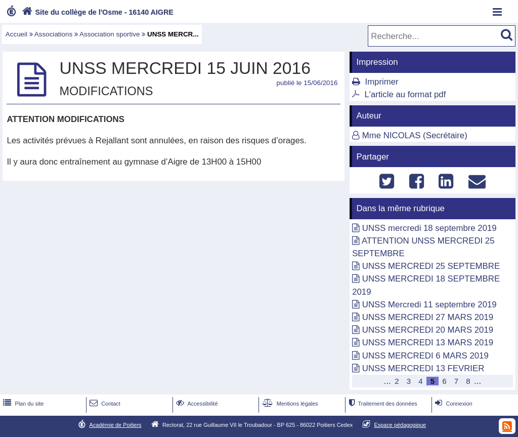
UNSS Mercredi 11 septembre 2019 (429, 304)
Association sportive (109, 34)
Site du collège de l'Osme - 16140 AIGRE (97, 12)
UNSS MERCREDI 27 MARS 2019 (427, 317)
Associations (53, 34)
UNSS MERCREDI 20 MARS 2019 (427, 330)
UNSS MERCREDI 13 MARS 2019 (427, 342)
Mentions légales (289, 404)
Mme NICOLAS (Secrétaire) (414, 135)
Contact (104, 404)
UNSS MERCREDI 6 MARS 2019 (425, 356)
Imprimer (381, 82)
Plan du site (22, 404)
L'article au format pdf (405, 94)
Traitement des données (382, 404)
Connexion (452, 404)
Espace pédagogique (400, 425)
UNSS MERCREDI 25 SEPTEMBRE (431, 266)
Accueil (16, 34)
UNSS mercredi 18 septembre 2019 (429, 228)
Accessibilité (196, 404)
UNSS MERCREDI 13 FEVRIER (423, 368)
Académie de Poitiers (115, 425)
